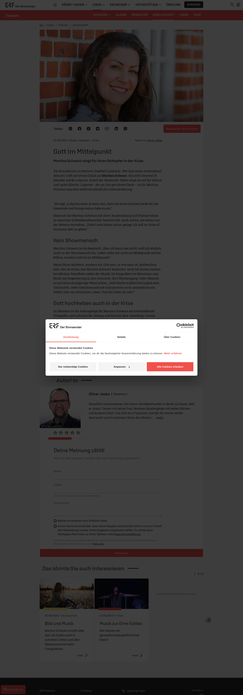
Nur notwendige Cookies (73, 366)
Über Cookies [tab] (172, 337)
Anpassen (122, 366)
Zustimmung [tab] (71, 337)
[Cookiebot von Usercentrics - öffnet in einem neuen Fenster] (179, 325)
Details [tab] (121, 337)
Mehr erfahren (173, 353)
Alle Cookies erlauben (170, 366)
